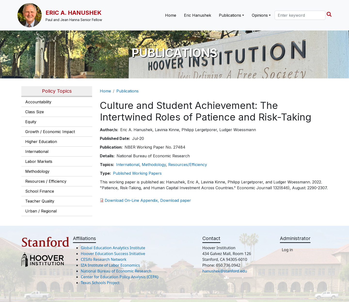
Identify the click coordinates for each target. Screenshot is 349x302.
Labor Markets (38, 161)
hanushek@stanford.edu (224, 271)
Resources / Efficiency (45, 181)
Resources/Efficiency (187, 164)
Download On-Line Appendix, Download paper (148, 200)
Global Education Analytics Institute (113, 247)
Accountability (38, 101)
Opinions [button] (260, 15)
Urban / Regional (41, 211)
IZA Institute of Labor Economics (110, 265)
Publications (127, 91)
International (36, 151)
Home (170, 15)
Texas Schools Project (100, 282)
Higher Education (41, 141)
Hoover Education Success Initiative (113, 253)
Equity (30, 121)
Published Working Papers (137, 173)
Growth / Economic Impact (50, 131)
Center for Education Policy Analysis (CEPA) (119, 276)
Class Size (34, 111)
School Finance (39, 191)
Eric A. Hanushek (74, 12)
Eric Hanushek (197, 15)
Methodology (37, 171)
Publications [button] (230, 15)
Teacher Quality (39, 201)
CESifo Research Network (103, 259)
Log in (287, 249)
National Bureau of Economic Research (116, 271)
